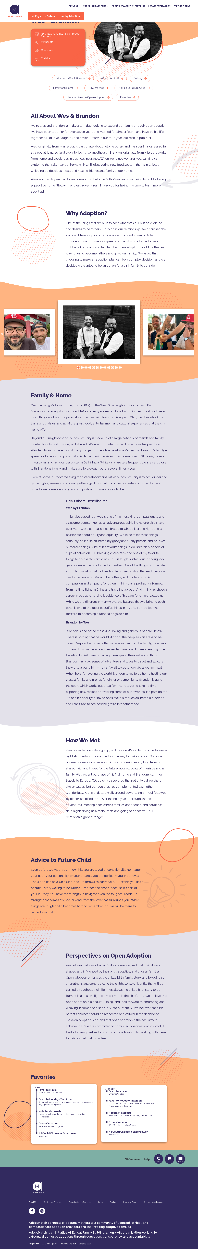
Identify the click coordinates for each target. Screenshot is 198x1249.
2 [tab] (82, 379)
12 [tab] (120, 379)
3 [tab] (85, 379)
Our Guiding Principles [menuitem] (53, 1215)
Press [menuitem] (100, 1215)
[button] (68, 5)
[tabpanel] (99, 344)
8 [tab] (104, 379)
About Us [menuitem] (32, 1215)
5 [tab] (93, 379)
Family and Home (63, 99)
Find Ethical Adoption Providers (122, 5)
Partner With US (176, 5)
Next (196, 346)
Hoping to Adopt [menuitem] (130, 1215)
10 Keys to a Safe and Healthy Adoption (60, 15)
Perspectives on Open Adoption (86, 109)
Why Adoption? (110, 90)
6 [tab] (97, 379)
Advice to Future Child (132, 99)
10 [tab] (112, 379)
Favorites (125, 109)
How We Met (96, 99)
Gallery (138, 90)
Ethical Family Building (88, 1245)
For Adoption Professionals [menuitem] (80, 1215)
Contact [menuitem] (113, 1215)
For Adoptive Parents (153, 5)
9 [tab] (108, 379)
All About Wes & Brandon (71, 90)
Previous (2, 346)
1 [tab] (78, 379)
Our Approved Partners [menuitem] (153, 1215)
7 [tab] (101, 379)
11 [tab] (116, 379)
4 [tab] (89, 379)
